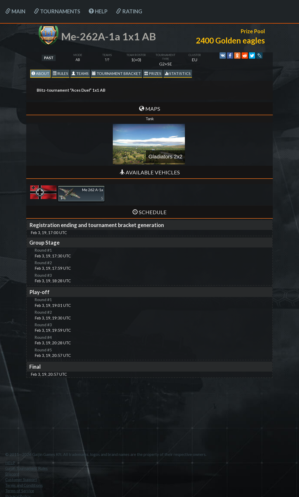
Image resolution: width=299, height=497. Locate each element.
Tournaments (57, 11)
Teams (80, 73)
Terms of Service (19, 490)
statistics (178, 73)
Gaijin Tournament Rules (26, 468)
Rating (129, 11)
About (40, 73)
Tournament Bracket (116, 73)
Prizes (152, 73)
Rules (60, 73)
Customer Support (21, 479)
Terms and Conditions (24, 485)
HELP (98, 11)
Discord (12, 474)
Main (15, 11)
